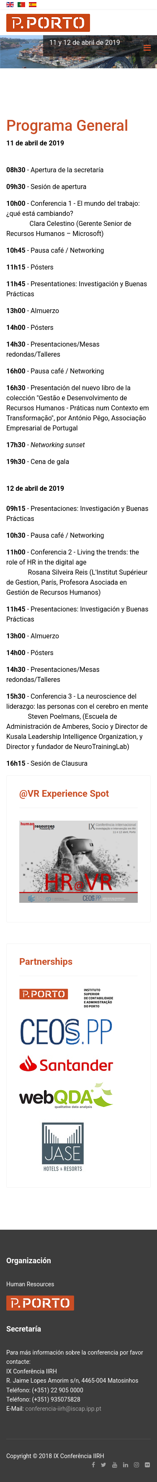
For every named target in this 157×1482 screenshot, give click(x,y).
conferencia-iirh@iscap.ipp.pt (63, 1408)
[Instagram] (136, 1464)
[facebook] (93, 1464)
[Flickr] (147, 1464)
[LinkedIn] (125, 1464)
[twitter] (103, 1464)
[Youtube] (114, 1464)
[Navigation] (147, 47)
